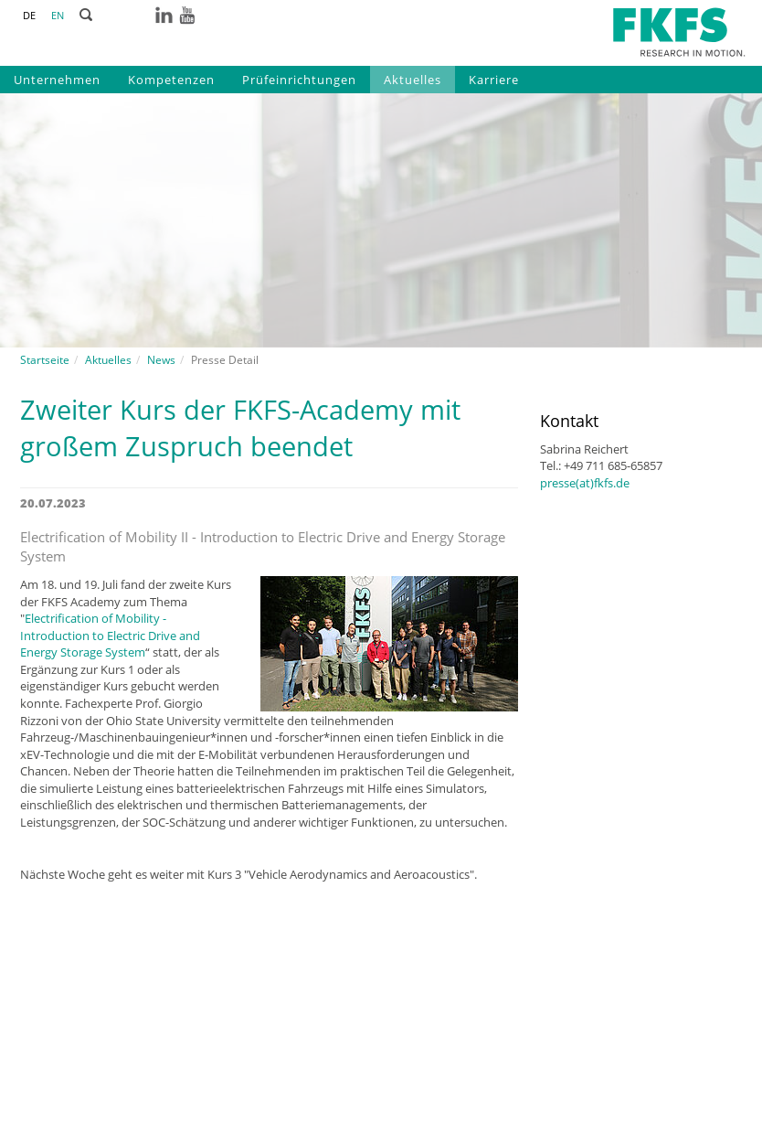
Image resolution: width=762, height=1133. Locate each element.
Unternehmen (57, 79)
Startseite (44, 360)
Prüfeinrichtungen (299, 79)
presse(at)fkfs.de (585, 483)
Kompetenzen (171, 79)
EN (57, 15)
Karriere (494, 79)
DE (29, 15)
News (161, 360)
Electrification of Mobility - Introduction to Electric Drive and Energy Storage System (110, 635)
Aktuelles (412, 79)
